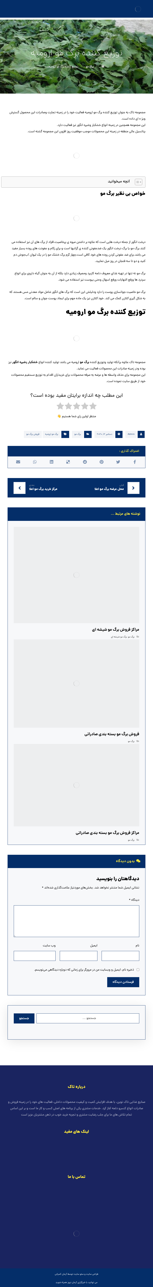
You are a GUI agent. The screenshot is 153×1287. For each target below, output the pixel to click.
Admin (131, 434)
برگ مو (77, 434)
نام (137, 945)
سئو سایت (79, 1274)
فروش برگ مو (32, 434)
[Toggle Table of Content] (136, 182)
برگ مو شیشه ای (119, 637)
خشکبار (33, 362)
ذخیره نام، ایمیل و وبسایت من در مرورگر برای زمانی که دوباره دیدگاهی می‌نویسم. (84, 970)
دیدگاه (134, 900)
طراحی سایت (92, 1274)
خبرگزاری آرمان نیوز (76, 1282)
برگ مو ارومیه (51, 434)
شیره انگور (19, 362)
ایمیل (93, 945)
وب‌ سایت (49, 945)
